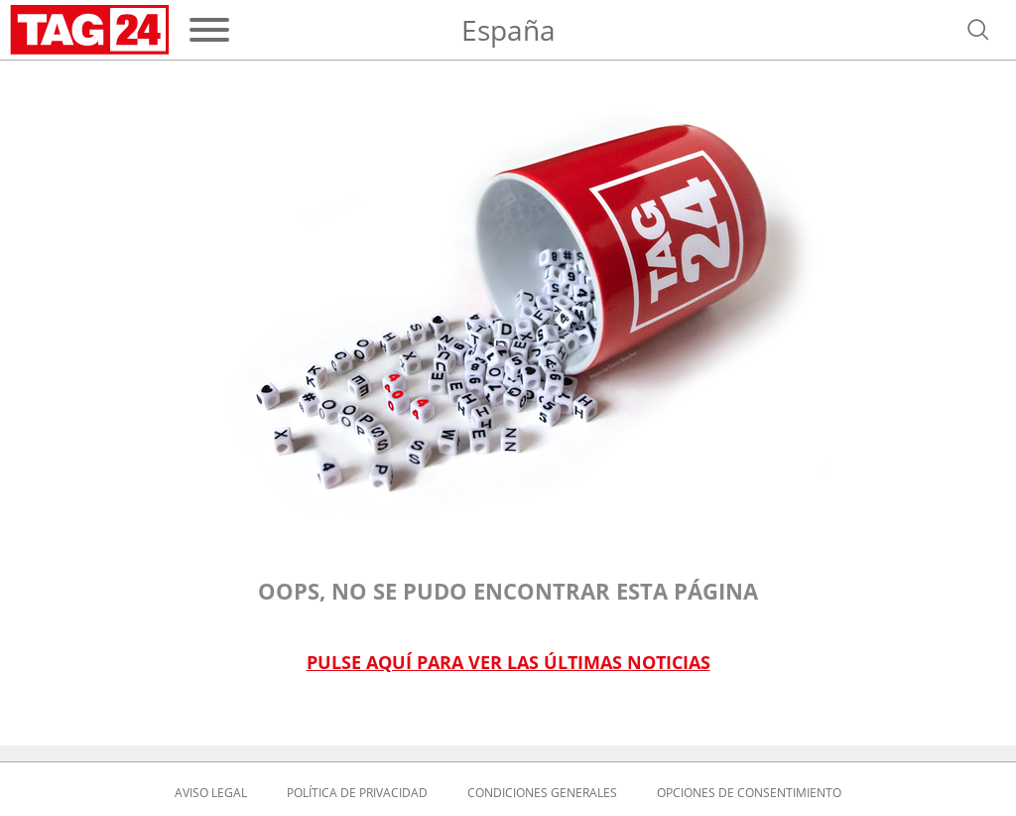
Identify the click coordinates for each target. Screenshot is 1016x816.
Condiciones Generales (542, 793)
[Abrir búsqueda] (978, 30)
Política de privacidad (357, 793)
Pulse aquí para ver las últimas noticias (508, 662)
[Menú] (209, 30)
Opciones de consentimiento (749, 793)
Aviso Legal (211, 793)
